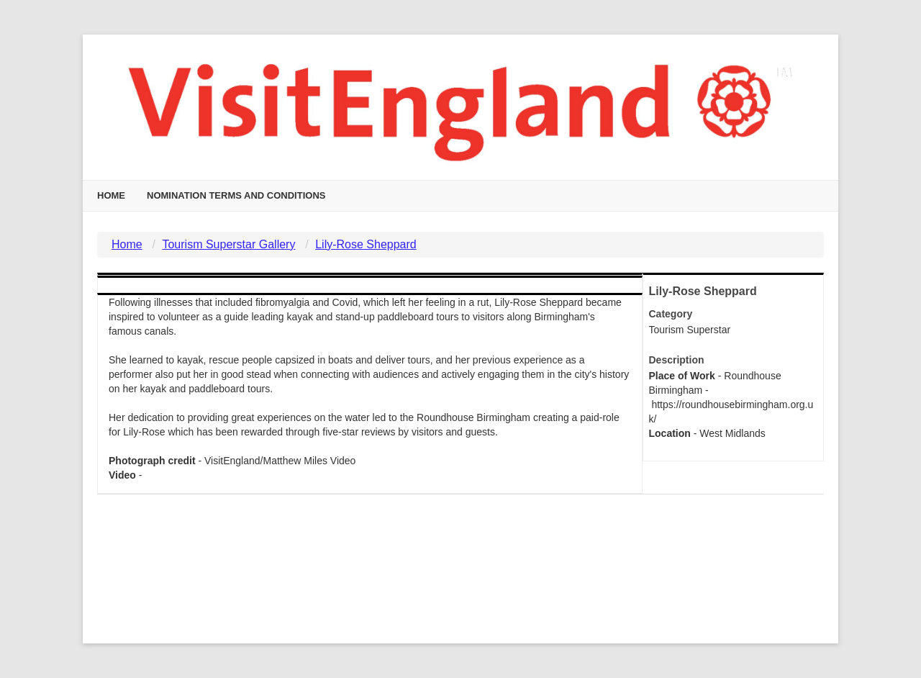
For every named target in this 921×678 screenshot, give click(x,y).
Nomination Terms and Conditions (236, 195)
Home (111, 195)
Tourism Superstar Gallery (228, 244)
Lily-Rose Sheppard (366, 244)
